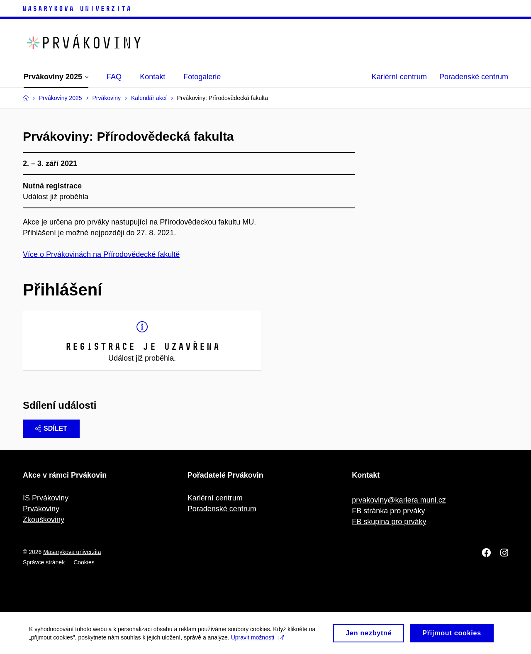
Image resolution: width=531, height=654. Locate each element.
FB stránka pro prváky (388, 511)
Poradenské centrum (473, 77)
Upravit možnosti (257, 639)
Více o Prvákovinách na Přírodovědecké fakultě (101, 254)
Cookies (84, 562)
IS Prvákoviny (45, 498)
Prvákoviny (41, 509)
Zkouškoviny (43, 519)
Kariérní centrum (399, 77)
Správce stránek (44, 562)
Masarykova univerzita (72, 552)
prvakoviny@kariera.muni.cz (399, 500)
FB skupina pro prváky (389, 521)
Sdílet (51, 428)
